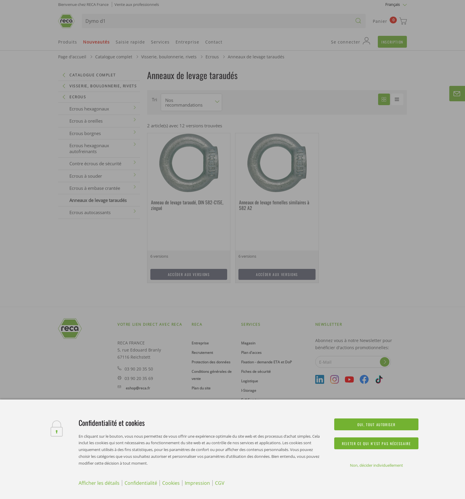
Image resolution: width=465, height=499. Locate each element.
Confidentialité (141, 483)
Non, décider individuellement (376, 465)
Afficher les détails (99, 483)
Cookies (171, 483)
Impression (197, 483)
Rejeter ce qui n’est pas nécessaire (376, 443)
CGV (219, 483)
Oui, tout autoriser (376, 424)
